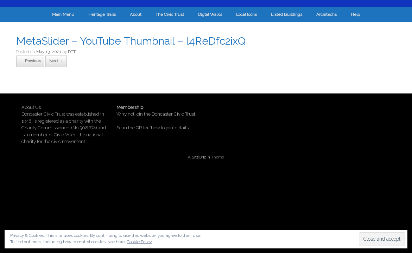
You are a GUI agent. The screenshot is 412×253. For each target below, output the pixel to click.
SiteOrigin (201, 157)
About (135, 14)
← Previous (30, 61)
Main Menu (63, 14)
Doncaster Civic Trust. (174, 114)
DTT (72, 51)
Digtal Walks (210, 14)
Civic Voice (65, 134)
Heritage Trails (102, 14)
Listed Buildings (286, 14)
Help (355, 14)
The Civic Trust (170, 14)
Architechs (326, 14)
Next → (56, 61)
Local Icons (246, 14)
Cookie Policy (139, 241)
